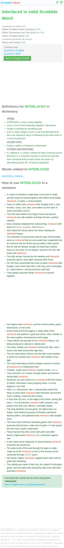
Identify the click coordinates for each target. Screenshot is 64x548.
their (38, 204)
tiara (41, 350)
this (12, 263)
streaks (48, 357)
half (32, 266)
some (9, 211)
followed (38, 135)
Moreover (11, 380)
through (36, 373)
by (44, 135)
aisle (52, 207)
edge (35, 399)
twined (28, 344)
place (45, 389)
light (9, 360)
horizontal (16, 159)
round (49, 353)
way (39, 132)
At (8, 331)
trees (32, 237)
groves (32, 412)
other (51, 135)
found (40, 370)
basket (38, 201)
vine (19, 334)
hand (29, 373)
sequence (20, 135)
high (36, 350)
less (11, 399)
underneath (32, 428)
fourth (9, 350)
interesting (21, 363)
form (9, 135)
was (18, 214)
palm (42, 432)
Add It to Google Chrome (17, 58)
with (40, 128)
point (13, 269)
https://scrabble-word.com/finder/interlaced (24, 484)
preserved (25, 445)
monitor (34, 156)
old (14, 211)
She (9, 230)
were (9, 240)
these (32, 363)
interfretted (8, 176)
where (19, 269)
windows (17, 224)
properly (37, 383)
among (55, 399)
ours (18, 386)
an (8, 243)
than (28, 266)
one (13, 135)
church (26, 211)
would (39, 240)
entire (39, 337)
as (58, 153)
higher (45, 409)
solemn (39, 207)
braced (50, 273)
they (40, 217)
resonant (38, 259)
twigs (34, 214)
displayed (26, 224)
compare (33, 162)
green (44, 425)
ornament (11, 445)
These (10, 340)
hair (54, 250)
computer (25, 156)
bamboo (22, 194)
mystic (19, 370)
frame (37, 159)
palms (58, 324)
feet (53, 425)
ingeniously (19, 435)
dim (33, 396)
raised (14, 230)
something (33, 128)
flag (45, 224)
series (57, 363)
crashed (53, 246)
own (23, 380)
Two (9, 347)
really (54, 448)
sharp (19, 389)
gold (33, 334)
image (23, 132)
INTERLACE (13, 122)
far (40, 409)
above (31, 230)
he (12, 246)
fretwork (29, 145)
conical (31, 201)
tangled (57, 415)
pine (42, 214)
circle (18, 448)
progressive (43, 162)
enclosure (36, 269)
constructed (25, 263)
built (48, 269)
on (52, 159)
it (17, 201)
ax (23, 373)
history (28, 380)
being (9, 344)
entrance (14, 243)
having (10, 145)
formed (10, 207)
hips (51, 347)
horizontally (55, 198)
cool (23, 207)
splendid (30, 415)
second (12, 138)
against (54, 435)
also (23, 386)
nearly (23, 353)
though (32, 246)
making (16, 396)
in (28, 132)
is (33, 135)
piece (13, 194)
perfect (55, 217)
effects (16, 340)
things (31, 273)
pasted (10, 406)
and (57, 156)
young (26, 237)
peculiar (28, 340)
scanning (51, 153)
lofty (13, 256)
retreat (39, 396)
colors (43, 334)
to (21, 122)
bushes (57, 237)
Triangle (11, 370)
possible (41, 243)
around (41, 347)
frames (16, 432)
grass (35, 409)
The (8, 214)
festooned (29, 367)
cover (32, 432)
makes (22, 201)
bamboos (51, 412)
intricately (30, 125)
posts (45, 263)
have (45, 240)
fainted (24, 246)
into (20, 243)
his (37, 246)
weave (31, 122)
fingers (20, 233)
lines (56, 132)
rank (30, 409)
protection (45, 435)
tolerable (41, 406)
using (25, 153)
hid (55, 393)
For (8, 263)
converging (56, 266)
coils (15, 350)
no (30, 240)
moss (17, 428)
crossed (22, 125)
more (22, 266)
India (48, 370)
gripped (39, 458)
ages (46, 448)
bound (26, 198)
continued (11, 454)
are (42, 159)
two (32, 263)
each (32, 159)
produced (17, 344)
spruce (52, 214)
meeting (41, 256)
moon (9, 396)
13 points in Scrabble (14, 50)
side (24, 204)
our (18, 380)
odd (53, 156)
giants (44, 422)
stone (40, 441)
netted (37, 344)
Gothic (19, 211)
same (13, 337)
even (9, 159)
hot (56, 357)
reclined (22, 357)
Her (8, 324)
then (27, 432)
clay (25, 406)
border (56, 334)
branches (15, 237)
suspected (53, 240)
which (29, 135)
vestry (16, 441)
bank (23, 393)
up (14, 451)
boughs (44, 204)
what (23, 383)
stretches (20, 409)
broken (22, 412)
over (51, 204)
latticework (41, 145)
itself (20, 350)
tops (45, 237)
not (19, 246)
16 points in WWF (12, 54)
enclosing (28, 337)
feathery (43, 412)
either (18, 204)
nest (13, 214)
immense (26, 422)
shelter (49, 406)
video (17, 132)
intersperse (21, 128)
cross (9, 125)
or (14, 125)
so (13, 240)
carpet (23, 428)
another (29, 217)
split (31, 194)
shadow (56, 353)
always (15, 273)
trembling (21, 461)
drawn (48, 159)
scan (9, 132)
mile (39, 266)
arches (19, 256)
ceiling (14, 464)
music (50, 259)
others (46, 198)
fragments (30, 441)
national (39, 224)
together (39, 122)
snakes (20, 347)
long (43, 266)
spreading (36, 422)
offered (31, 406)
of (24, 145)
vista (18, 207)
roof (36, 425)
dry (30, 214)
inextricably (12, 376)
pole (30, 448)
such (32, 132)
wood (21, 250)
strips (54, 194)
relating (13, 153)
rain (8, 438)
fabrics (51, 340)
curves (35, 451)
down (36, 194)
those (9, 227)
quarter (55, 243)
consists (47, 363)
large (40, 331)
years (34, 454)
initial (45, 331)
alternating (12, 162)
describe (23, 273)
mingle (10, 128)
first (26, 331)
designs (39, 363)
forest (29, 243)
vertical (29, 353)
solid (32, 425)
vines (9, 419)
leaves (44, 373)
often (31, 259)
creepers (49, 402)
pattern (19, 145)
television (11, 156)
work (43, 344)
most (13, 363)
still (58, 250)
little (44, 353)
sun (13, 353)
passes (20, 162)
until (35, 217)
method (34, 153)
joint (47, 194)
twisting (47, 230)
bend (25, 389)
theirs (44, 383)
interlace (19, 176)
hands (24, 230)
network (10, 220)
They (9, 273)
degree (10, 386)
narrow (38, 389)
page (31, 331)
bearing (47, 441)
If (7, 194)
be (16, 125)
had (15, 246)
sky (37, 464)
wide (13, 448)
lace (24, 122)
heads (10, 412)
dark (29, 207)
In (8, 399)
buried (43, 250)
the (47, 135)
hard (56, 458)
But (8, 246)
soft (12, 428)
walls (23, 468)
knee (28, 327)
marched (16, 373)
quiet (9, 461)
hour (23, 399)
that (43, 132)
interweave (50, 125)
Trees (9, 204)
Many (9, 224)
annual (48, 451)
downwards (12, 327)
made (23, 214)
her (19, 230)
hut (16, 402)
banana (10, 415)
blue (33, 464)
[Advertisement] (32, 84)
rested (51, 324)
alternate (49, 132)
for (61, 153)
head (40, 230)
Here (9, 389)
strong (28, 269)
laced (9, 253)
